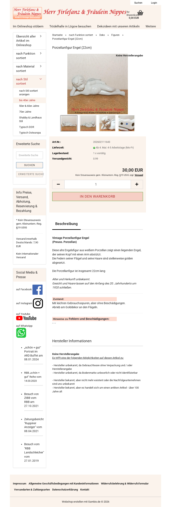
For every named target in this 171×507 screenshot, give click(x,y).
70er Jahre (25, 111)
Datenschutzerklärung (65, 489)
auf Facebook (29, 289)
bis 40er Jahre (27, 100)
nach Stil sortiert (22, 81)
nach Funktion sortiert (25, 56)
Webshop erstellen (72, 501)
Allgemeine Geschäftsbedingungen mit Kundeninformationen (64, 483)
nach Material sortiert (25, 69)
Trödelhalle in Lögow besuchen (70, 26)
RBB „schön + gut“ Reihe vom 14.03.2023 (32, 376)
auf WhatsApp (24, 325)
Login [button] (153, 2)
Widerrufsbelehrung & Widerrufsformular (125, 483)
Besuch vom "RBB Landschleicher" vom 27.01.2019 (34, 452)
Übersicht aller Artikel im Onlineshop (26, 41)
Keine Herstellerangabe (129, 55)
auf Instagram (29, 303)
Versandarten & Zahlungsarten (32, 489)
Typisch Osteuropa (30, 132)
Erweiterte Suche (30, 174)
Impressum (19, 483)
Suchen (29, 165)
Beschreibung (66, 224)
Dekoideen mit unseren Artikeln (118, 26)
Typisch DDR (26, 127)
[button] (58, 184)
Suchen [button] (138, 2)
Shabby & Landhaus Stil (30, 119)
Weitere (151, 26)
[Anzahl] (97, 184)
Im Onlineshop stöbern (28, 26)
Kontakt (84, 489)
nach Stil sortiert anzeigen (28, 92)
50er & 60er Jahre (29, 105)
